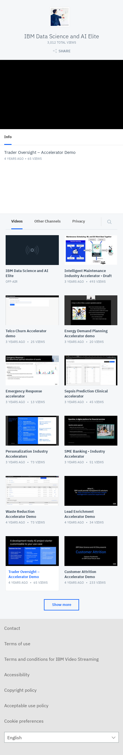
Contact (12, 628)
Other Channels (47, 221)
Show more (61, 604)
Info (8, 136)
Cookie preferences (24, 721)
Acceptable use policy (26, 705)
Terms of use (17, 643)
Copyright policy (20, 690)
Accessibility (17, 674)
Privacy (78, 221)
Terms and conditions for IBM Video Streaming (51, 659)
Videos (17, 221)
